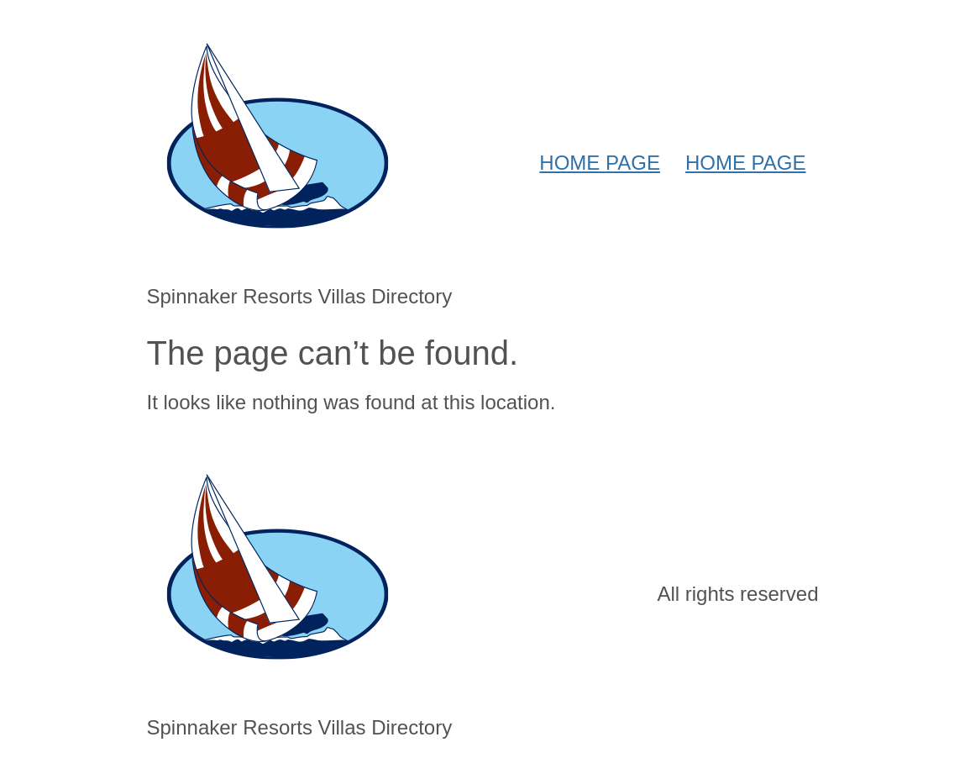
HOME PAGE (599, 162)
